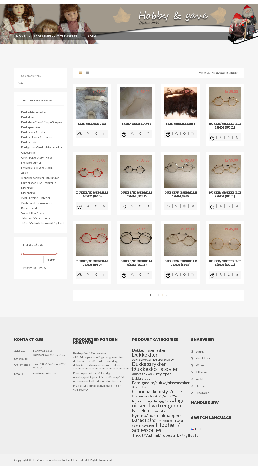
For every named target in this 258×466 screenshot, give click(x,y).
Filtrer (50, 259)
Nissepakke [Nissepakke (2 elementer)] (159, 411)
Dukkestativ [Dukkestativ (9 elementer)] (141, 378)
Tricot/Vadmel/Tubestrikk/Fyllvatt (42, 223)
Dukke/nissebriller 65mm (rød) (93, 194)
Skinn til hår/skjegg (33, 213)
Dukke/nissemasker (33, 112)
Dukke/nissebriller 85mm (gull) (226, 263)
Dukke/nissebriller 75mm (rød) (93, 263)
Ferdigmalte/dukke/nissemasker (41, 147)
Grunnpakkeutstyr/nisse (37, 157)
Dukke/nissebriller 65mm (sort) (137, 194)
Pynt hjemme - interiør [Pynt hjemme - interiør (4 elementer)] (170, 420)
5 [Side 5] (166, 294)
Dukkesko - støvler (33, 132)
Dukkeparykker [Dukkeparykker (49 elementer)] (149, 364)
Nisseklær (27, 187)
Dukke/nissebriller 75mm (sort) (137, 263)
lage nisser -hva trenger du (56, 36)
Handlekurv (203, 358)
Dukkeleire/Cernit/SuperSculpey (41, 122)
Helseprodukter (31, 162)
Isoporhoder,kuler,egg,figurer (40, 177)
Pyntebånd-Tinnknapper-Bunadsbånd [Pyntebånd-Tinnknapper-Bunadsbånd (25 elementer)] (156, 418)
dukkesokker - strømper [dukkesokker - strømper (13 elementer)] (151, 374)
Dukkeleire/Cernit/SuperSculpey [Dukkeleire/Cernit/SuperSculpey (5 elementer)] (153, 359)
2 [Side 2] (154, 294)
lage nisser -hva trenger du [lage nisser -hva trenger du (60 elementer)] (158, 403)
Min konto (202, 365)
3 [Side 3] (158, 294)
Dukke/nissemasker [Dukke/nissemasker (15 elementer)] (149, 350)
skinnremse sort (180, 123)
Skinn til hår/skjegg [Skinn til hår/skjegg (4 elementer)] (143, 425)
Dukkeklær (27, 117)
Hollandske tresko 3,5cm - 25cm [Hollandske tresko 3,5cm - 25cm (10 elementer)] (156, 396)
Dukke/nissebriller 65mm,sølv (181, 194)
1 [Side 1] (150, 294)
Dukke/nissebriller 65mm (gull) (226, 125)
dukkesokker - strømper (36, 137)
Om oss (200, 386)
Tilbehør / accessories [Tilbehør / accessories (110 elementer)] (156, 427)
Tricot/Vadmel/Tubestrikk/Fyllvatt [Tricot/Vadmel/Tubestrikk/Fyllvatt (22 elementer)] (165, 435)
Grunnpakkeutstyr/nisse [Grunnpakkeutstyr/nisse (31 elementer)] (157, 391)
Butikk (200, 351)
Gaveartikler (29, 152)
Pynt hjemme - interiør (35, 198)
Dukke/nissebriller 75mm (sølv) (181, 263)
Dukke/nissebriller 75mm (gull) (226, 194)
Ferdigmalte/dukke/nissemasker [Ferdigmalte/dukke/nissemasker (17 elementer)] (161, 382)
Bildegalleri (202, 392)
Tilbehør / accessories (35, 218)
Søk (20, 83)
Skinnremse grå (92, 123)
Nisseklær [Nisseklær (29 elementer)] (142, 410)
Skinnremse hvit (136, 123)
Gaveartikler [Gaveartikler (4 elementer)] (139, 387)
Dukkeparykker (30, 127)
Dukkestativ (28, 142)
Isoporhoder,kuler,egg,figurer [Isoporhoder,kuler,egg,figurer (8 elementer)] (153, 401)
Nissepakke (28, 192)
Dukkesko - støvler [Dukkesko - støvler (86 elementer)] (155, 368)
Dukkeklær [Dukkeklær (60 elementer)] (145, 354)
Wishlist (201, 379)
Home (20, 36)
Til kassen (202, 372)
